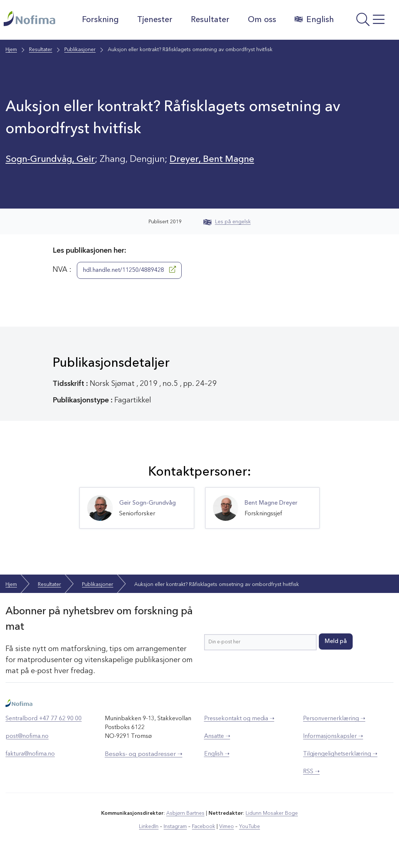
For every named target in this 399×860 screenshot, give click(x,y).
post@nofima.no (27, 736)
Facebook (203, 826)
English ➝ (216, 754)
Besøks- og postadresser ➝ (143, 754)
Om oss (262, 20)
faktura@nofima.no (30, 754)
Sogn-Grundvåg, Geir (50, 159)
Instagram (175, 826)
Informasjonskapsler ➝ (333, 736)
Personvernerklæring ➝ (334, 719)
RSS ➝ (311, 772)
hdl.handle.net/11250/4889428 (129, 269)
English (314, 19)
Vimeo (226, 826)
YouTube (249, 826)
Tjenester (154, 20)
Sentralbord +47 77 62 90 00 (44, 719)
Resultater (210, 20)
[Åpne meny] (368, 22)
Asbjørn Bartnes (185, 813)
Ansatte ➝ (217, 736)
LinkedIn (148, 826)
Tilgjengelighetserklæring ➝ (340, 754)
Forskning (100, 20)
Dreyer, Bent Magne (212, 159)
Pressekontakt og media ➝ (239, 719)
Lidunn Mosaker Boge (272, 813)
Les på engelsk (227, 221)
